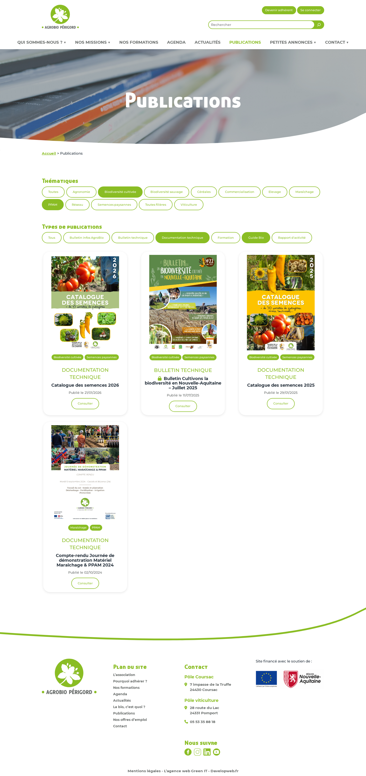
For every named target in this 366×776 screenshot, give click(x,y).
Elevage (275, 192)
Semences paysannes (114, 204)
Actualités (208, 42)
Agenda (176, 42)
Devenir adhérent (279, 10)
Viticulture (189, 204)
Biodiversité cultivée (120, 192)
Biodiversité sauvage (166, 192)
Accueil (49, 153)
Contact (120, 726)
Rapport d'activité (292, 237)
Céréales (204, 192)
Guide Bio (256, 237)
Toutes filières (155, 204)
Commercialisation (239, 192)
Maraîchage (304, 192)
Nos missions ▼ (92, 42)
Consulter (85, 403)
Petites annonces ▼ (293, 42)
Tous (51, 237)
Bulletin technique (133, 237)
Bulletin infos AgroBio (87, 237)
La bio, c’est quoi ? (129, 707)
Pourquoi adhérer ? (130, 681)
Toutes (53, 192)
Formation (226, 237)
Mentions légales (144, 771)
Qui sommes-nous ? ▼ (41, 42)
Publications (245, 42)
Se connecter (310, 10)
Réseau (77, 204)
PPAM (52, 204)
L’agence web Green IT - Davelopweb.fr (201, 771)
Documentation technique (182, 237)
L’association (124, 675)
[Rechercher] (319, 25)
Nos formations (138, 42)
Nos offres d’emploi (130, 720)
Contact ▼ (337, 42)
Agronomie (81, 192)
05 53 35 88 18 (202, 721)
